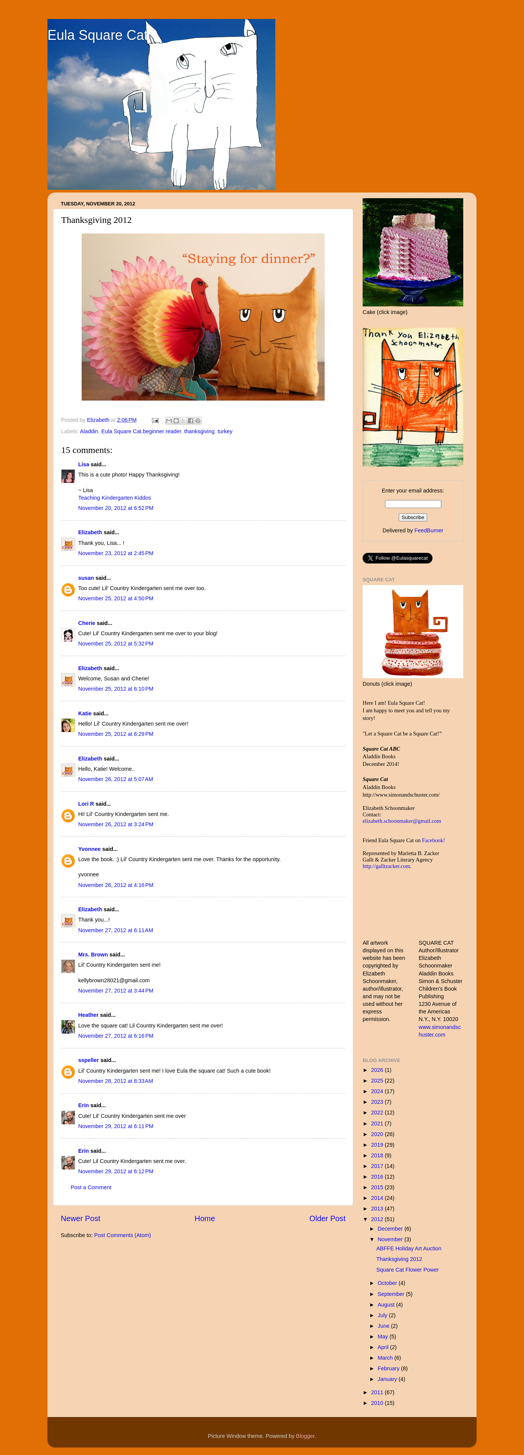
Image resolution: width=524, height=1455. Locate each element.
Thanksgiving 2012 (399, 1259)
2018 (378, 1155)
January (388, 1379)
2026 (378, 1070)
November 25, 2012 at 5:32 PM (115, 644)
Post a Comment (91, 1187)
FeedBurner (428, 530)
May (384, 1336)
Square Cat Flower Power (407, 1270)
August (387, 1305)
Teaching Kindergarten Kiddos (114, 498)
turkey (225, 431)
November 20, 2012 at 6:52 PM (115, 508)
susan (86, 578)
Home (205, 1218)
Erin (83, 1105)
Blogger (305, 1436)
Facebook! (433, 840)
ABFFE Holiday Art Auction (408, 1248)
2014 (378, 1198)
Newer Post (80, 1218)
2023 (378, 1102)
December (391, 1229)
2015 (378, 1187)
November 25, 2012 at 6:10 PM (115, 689)
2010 (378, 1403)
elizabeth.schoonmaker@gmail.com (402, 821)
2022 (378, 1112)
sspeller (88, 1060)
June (384, 1326)
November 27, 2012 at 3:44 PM (115, 991)
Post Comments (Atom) (122, 1235)
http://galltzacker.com (386, 866)
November (391, 1239)
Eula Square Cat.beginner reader (141, 431)
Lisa (83, 464)
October (388, 1283)
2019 (378, 1145)
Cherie (86, 623)
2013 (378, 1209)
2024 (378, 1091)
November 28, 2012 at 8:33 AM (115, 1081)
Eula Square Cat (97, 35)
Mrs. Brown (93, 955)
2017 (378, 1166)
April (384, 1347)
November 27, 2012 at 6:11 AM (115, 930)
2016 (378, 1177)
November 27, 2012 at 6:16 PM (115, 1036)
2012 (378, 1219)
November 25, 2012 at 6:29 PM (115, 734)
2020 (378, 1134)
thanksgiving (199, 431)
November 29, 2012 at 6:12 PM (115, 1171)
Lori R (86, 804)
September (392, 1294)
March (386, 1358)
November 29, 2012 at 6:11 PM (115, 1126)
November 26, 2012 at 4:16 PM (115, 885)
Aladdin (89, 431)
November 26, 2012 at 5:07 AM (115, 779)
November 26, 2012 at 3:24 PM (115, 824)
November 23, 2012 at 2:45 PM (115, 553)
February (389, 1368)
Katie (85, 713)
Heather (88, 1015)
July (383, 1315)
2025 (378, 1081)
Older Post (327, 1218)
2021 (378, 1123)
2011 (378, 1392)
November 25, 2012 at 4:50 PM (115, 598)
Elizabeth (90, 532)
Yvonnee (89, 849)
